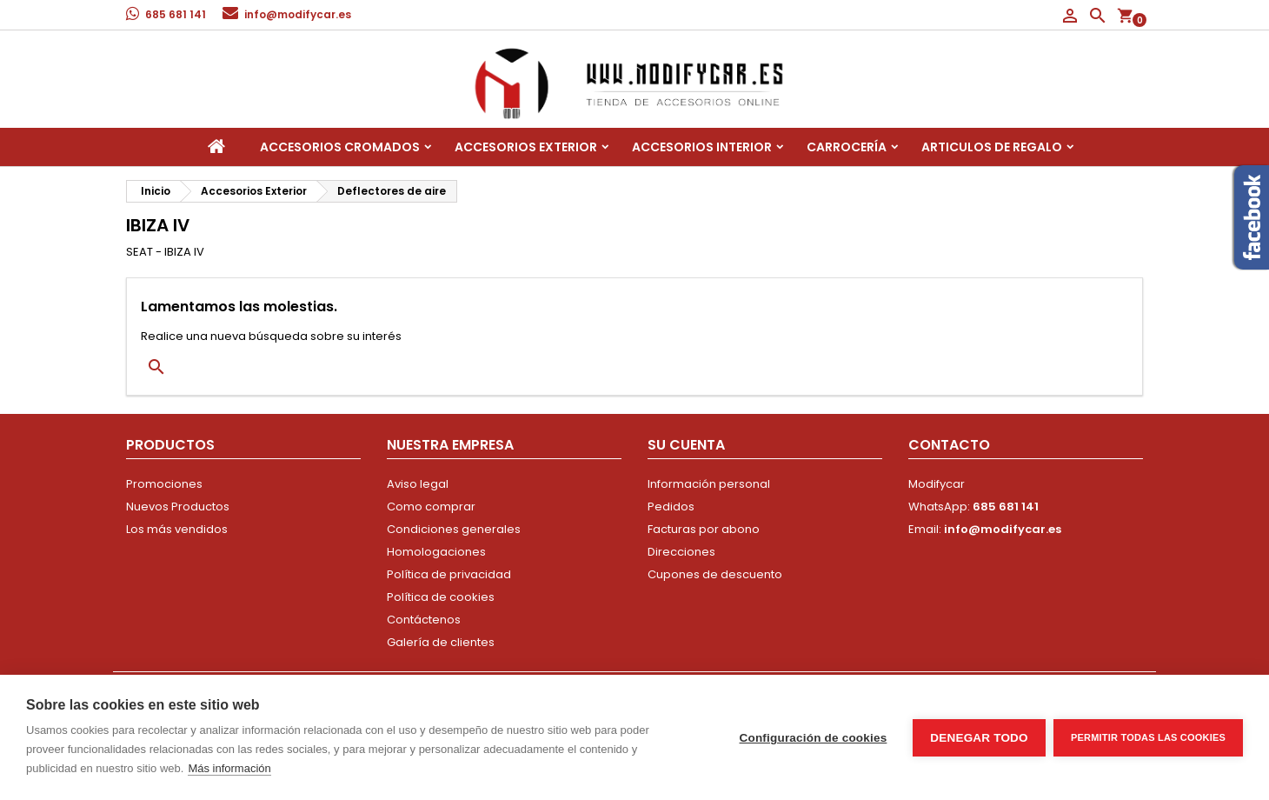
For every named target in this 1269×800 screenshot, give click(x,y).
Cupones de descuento (715, 574)
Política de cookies (441, 597)
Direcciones (681, 551)
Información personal (709, 484)
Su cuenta (686, 445)
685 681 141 (175, 14)
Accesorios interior (702, 147)
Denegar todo (978, 737)
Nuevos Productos (177, 506)
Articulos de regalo (991, 147)
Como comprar (431, 506)
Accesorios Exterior (526, 147)
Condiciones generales (454, 529)
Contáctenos (424, 619)
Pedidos (671, 506)
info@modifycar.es (297, 14)
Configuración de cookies (813, 737)
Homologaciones (436, 551)
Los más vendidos (177, 529)
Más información (229, 768)
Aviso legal (417, 484)
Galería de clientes (441, 642)
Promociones (164, 484)
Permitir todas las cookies (1148, 737)
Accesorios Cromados (340, 147)
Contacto (949, 445)
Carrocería (847, 147)
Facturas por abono (704, 529)
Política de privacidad (449, 574)
